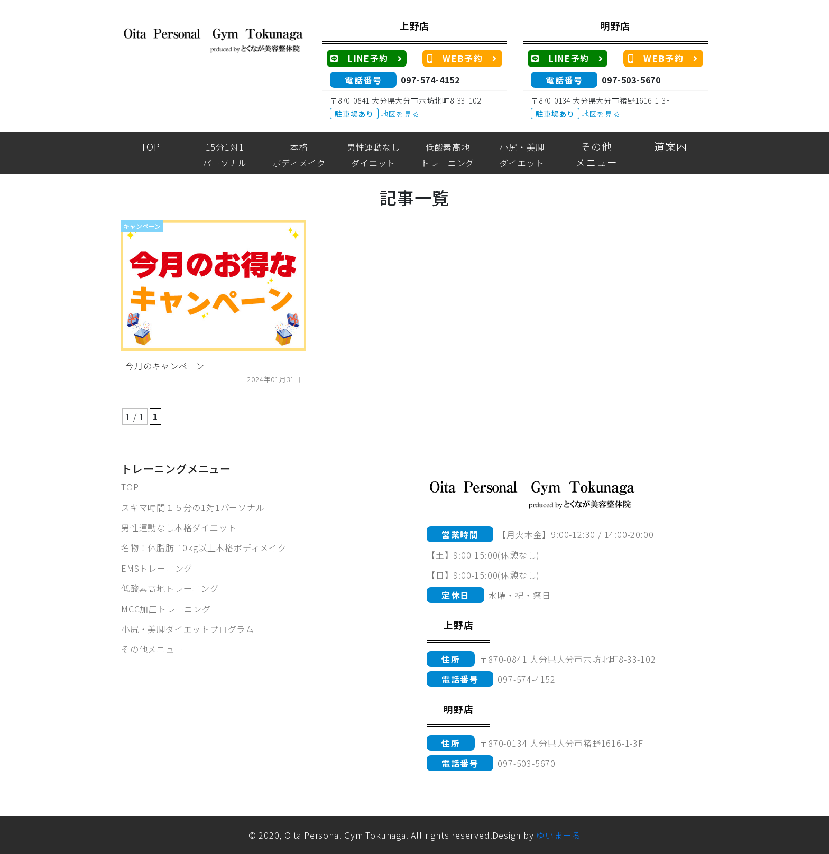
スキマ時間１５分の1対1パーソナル (193, 507)
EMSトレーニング (156, 568)
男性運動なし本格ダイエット (178, 527)
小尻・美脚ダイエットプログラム (187, 629)
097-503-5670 (631, 79)
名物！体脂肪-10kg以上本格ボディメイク (204, 547)
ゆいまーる (558, 835)
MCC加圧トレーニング (166, 608)
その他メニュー (152, 649)
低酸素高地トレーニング (170, 588)
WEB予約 (462, 58)
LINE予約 (366, 58)
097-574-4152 (430, 79)
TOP (130, 486)
